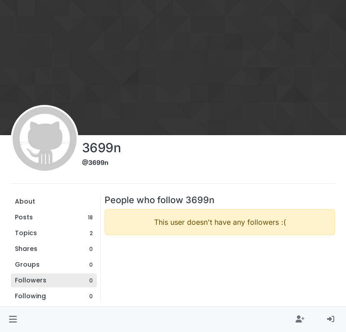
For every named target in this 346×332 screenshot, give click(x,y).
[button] (13, 319)
